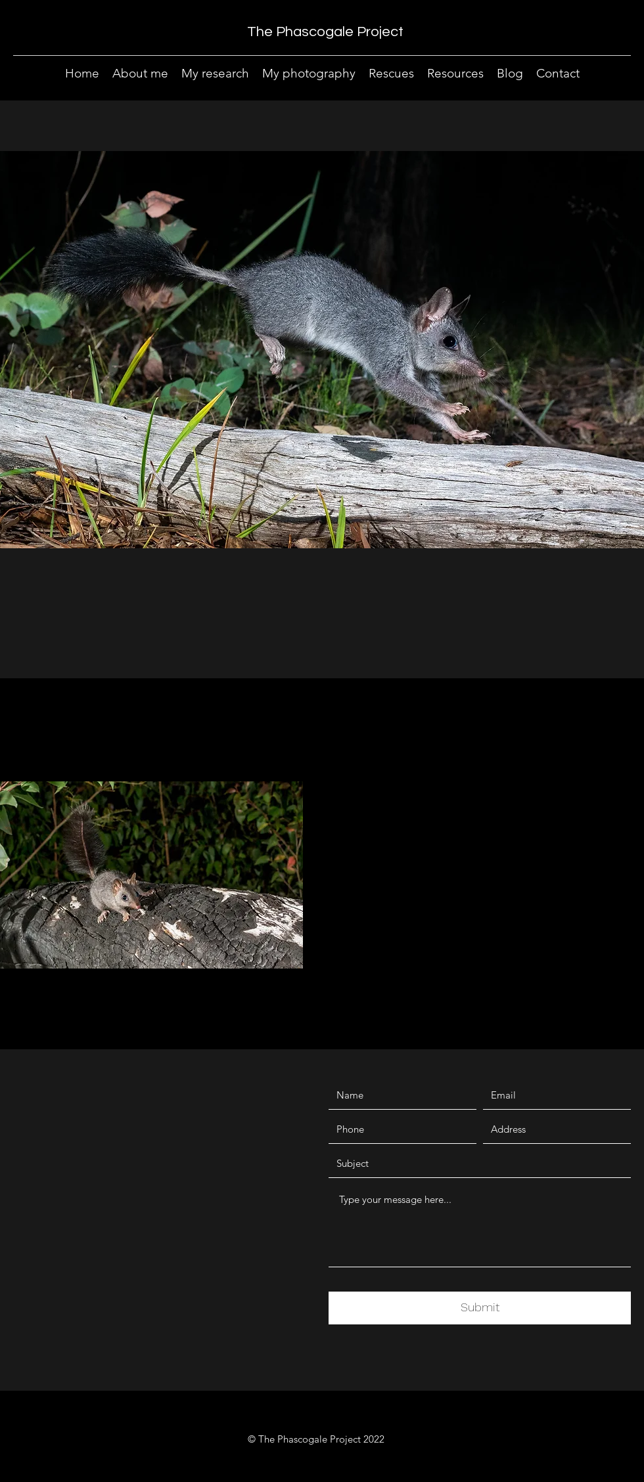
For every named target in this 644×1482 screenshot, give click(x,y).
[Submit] (480, 1308)
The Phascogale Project (325, 31)
